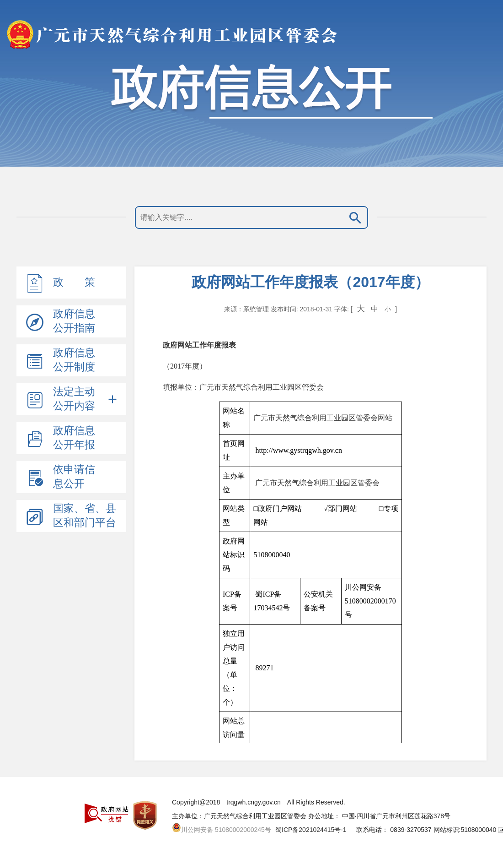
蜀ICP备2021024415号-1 (311, 829)
